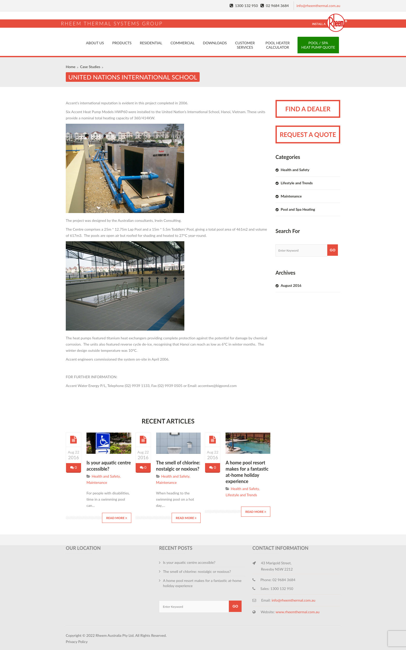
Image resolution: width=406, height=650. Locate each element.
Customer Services (245, 45)
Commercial (183, 43)
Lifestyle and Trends (241, 495)
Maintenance (96, 482)
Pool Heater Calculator (277, 45)
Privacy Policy (77, 641)
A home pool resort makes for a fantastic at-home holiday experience (202, 583)
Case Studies (90, 66)
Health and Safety (106, 476)
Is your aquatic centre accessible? (189, 562)
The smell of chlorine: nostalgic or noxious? (197, 571)
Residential (151, 43)
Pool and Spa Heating (298, 209)
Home (70, 66)
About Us (95, 43)
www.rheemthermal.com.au (298, 612)
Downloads (215, 43)
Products (121, 43)
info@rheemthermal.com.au (318, 5)
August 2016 (291, 285)
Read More (116, 518)
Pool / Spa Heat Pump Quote (318, 45)
